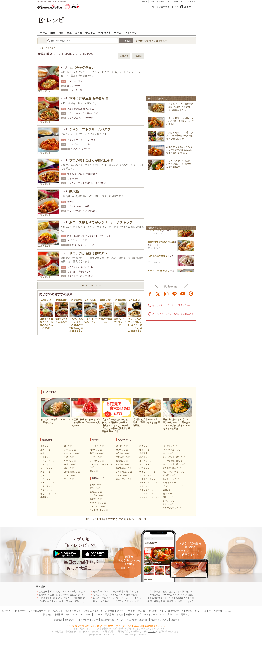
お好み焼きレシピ (124, 468)
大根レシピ (45, 472)
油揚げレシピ (70, 464)
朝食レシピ (168, 497)
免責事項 (175, 619)
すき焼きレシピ (123, 464)
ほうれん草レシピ (48, 493)
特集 (61, 32)
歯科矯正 (130, 614)
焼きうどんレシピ (124, 479)
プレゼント (177, 1)
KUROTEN (20, 611)
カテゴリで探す (159, 41)
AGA (162, 614)
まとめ (78, 32)
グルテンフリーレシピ (173, 486)
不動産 (120, 614)
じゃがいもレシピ (48, 461)
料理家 (118, 32)
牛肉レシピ (45, 446)
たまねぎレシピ (47, 464)
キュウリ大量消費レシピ (174, 464)
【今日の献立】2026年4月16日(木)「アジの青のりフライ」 (175, 594)
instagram (166, 293)
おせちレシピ (96, 484)
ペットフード (150, 614)
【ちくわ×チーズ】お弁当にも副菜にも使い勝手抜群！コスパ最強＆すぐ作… (179, 107)
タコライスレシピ (147, 490)
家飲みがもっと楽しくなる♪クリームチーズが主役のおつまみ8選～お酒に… (179, 149)
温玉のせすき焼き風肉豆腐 (161, 242)
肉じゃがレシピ (123, 457)
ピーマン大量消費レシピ (174, 461)
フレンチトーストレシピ (150, 497)
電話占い (142, 611)
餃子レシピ (144, 450)
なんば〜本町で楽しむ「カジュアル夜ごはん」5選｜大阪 (66, 591)
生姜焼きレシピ (123, 453)
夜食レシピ (168, 504)
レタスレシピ (96, 457)
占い (169, 1)
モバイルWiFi (215, 611)
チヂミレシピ (145, 486)
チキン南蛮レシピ (124, 472)
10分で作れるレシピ (172, 450)
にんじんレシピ (47, 486)
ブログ (131, 611)
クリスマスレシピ (98, 506)
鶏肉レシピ (45, 453)
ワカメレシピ (70, 475)
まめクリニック (72, 611)
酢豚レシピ (144, 446)
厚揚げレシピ (70, 461)
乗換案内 (109, 614)
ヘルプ (119, 619)
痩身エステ (172, 614)
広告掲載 (143, 619)
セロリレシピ (96, 450)
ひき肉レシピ (46, 457)
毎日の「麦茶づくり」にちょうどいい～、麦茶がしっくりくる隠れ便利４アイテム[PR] (135, 598)
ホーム (43, 32)
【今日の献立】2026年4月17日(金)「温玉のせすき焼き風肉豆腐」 (70, 601)
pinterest (190, 293)
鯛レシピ (94, 471)
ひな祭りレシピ (97, 495)
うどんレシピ (122, 475)
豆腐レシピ (69, 457)
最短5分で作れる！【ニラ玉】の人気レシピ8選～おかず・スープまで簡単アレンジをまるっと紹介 (141, 601)
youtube (182, 293)
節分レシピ (95, 488)
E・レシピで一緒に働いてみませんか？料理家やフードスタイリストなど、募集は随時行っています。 (116, 625)
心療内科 (109, 611)
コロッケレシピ (146, 493)
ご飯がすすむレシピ (172, 508)
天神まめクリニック (93, 611)
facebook (149, 293)
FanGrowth (57, 611)
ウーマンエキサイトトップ (165, 7)
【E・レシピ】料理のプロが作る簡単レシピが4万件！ (117, 519)
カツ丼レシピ (122, 450)
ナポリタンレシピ (147, 472)
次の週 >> (138, 56)
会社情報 (57, 619)
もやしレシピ (46, 479)
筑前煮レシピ (122, 461)
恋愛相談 (59, 614)
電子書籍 (185, 614)
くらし (152, 1)
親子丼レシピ (122, 446)
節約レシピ (168, 490)
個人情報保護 (107, 619)
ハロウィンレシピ (98, 503)
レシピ (88, 614)
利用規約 (69, 619)
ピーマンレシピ (47, 482)
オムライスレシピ (147, 464)
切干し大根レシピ (72, 472)
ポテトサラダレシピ (148, 482)
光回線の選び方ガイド (39, 611)
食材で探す (143, 41)
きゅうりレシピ (47, 490)
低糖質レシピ (169, 475)
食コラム (90, 32)
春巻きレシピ (145, 457)
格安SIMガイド (175, 611)
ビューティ (161, 1)
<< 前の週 (124, 56)
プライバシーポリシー (87, 619)
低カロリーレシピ (171, 479)
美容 (139, 614)
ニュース (98, 614)
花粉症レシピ (96, 492)
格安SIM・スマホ (157, 611)
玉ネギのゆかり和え (157, 257)
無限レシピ (168, 493)
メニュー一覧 (189, 1)
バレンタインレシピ (99, 510)
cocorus (228, 611)
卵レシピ (68, 446)
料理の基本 (104, 32)
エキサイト (189, 7)
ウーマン (77, 614)
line (174, 293)
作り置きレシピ (170, 446)
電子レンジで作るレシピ (174, 472)
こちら (151, 631)
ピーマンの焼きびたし (159, 271)
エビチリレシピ (146, 461)
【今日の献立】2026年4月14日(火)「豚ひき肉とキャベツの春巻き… (180, 121)
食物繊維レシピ (170, 482)
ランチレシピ (169, 501)
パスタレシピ (145, 468)
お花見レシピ (96, 499)
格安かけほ (200, 611)
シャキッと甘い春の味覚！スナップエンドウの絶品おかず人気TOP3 (179, 164)
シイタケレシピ (97, 461)
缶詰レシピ (168, 453)
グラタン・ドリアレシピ (150, 475)
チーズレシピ (70, 450)
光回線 (189, 611)
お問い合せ (131, 619)
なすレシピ (45, 475)
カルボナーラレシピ (148, 479)
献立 (52, 32)
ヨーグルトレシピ (72, 453)
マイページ (131, 32)
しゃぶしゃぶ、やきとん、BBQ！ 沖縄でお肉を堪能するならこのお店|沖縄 (129, 594)
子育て (145, 1)
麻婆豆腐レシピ (146, 453)
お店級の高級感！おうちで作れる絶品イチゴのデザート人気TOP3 (71, 594)
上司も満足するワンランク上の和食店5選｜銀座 (170, 598)
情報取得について (159, 619)
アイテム (121, 611)
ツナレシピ (69, 479)
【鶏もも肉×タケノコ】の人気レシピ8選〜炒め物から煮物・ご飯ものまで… (179, 135)
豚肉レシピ (45, 450)
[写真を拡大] (43, 91)
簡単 (69, 32)
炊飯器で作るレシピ (172, 468)
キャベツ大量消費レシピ (174, 457)
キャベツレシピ (47, 468)
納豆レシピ (69, 468)
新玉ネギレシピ (97, 453)
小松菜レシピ (46, 497)
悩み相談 (47, 614)
